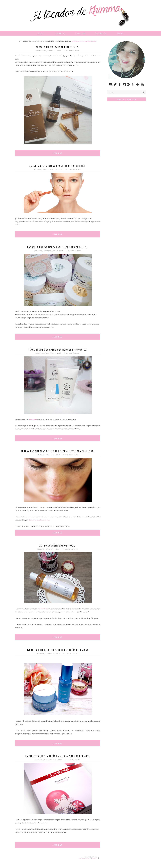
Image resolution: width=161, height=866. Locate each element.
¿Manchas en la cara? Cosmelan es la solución (57, 166)
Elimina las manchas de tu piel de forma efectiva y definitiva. (57, 451)
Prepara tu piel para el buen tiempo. (57, 47)
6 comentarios (72, 51)
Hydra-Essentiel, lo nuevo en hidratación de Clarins (58, 650)
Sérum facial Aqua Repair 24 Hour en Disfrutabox (57, 349)
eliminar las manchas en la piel (39, 520)
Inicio (41, 34)
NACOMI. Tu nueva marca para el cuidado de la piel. (57, 247)
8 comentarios (74, 251)
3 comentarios (73, 169)
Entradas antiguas (87, 858)
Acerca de (61, 34)
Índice (120, 34)
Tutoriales (100, 34)
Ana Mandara (42, 609)
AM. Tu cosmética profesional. (57, 545)
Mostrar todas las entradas (84, 41)
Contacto (80, 34)
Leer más (57, 153)
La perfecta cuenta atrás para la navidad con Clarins (57, 756)
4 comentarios (70, 454)
